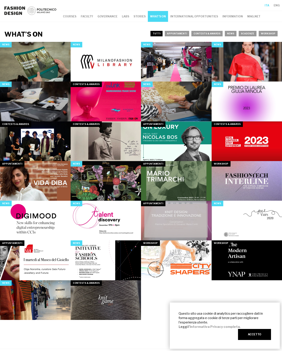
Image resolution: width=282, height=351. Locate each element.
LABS (125, 16)
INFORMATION (232, 16)
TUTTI (156, 33)
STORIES (140, 16)
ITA (267, 5)
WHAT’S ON (158, 16)
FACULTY (87, 16)
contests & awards (207, 33)
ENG (277, 5)
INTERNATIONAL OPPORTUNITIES (194, 16)
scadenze (247, 33)
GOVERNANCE (107, 16)
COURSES (69, 16)
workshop (268, 33)
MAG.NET (253, 16)
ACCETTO (254, 334)
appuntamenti (177, 33)
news (230, 33)
